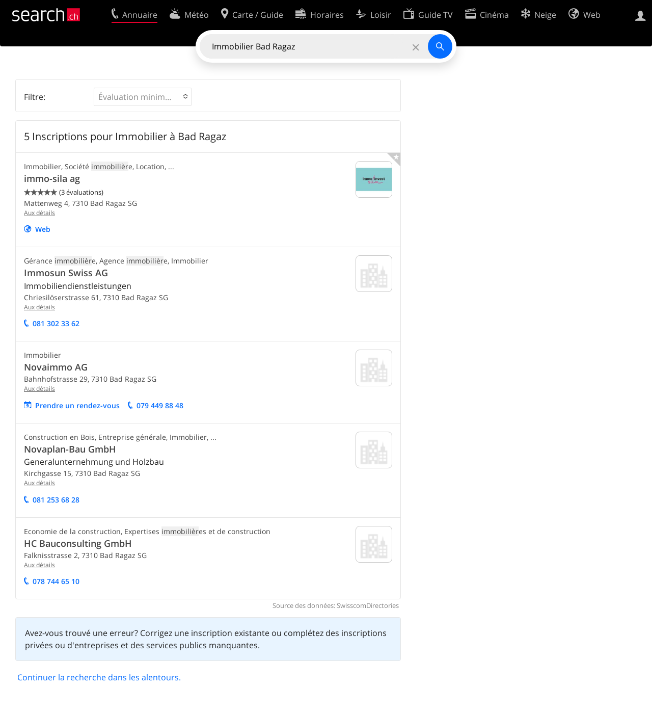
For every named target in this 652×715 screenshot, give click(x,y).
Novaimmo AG (56, 367)
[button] (143, 97)
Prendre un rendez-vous (77, 405)
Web (42, 229)
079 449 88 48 (160, 405)
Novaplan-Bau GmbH (70, 449)
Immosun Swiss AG (66, 273)
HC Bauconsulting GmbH (78, 543)
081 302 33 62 (56, 323)
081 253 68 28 (56, 500)
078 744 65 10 (56, 581)
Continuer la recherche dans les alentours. (99, 677)
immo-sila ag (52, 178)
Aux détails (39, 212)
